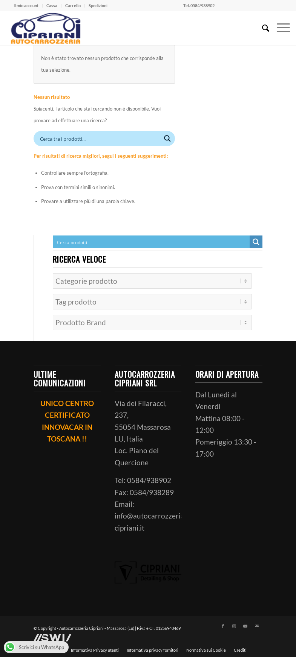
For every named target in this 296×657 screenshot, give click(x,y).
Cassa (51, 5)
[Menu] (279, 28)
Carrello (73, 5)
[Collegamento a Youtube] (245, 623)
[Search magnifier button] (167, 138)
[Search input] (99, 138)
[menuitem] (26, 6)
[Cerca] (262, 28)
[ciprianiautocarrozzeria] (44, 28)
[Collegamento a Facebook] (223, 623)
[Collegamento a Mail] (256, 623)
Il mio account (26, 5)
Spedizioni (98, 5)
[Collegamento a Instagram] (234, 623)
